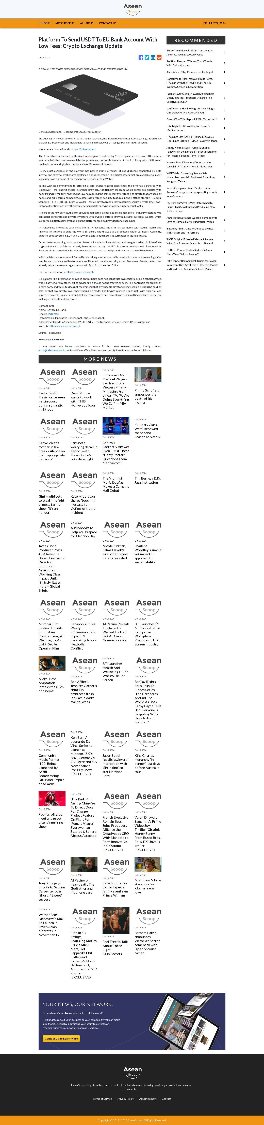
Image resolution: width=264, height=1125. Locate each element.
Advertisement (147, 1098)
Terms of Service (102, 1098)
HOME (45, 23)
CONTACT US (108, 23)
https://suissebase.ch (84, 149)
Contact (166, 1098)
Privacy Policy (125, 1098)
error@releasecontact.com (54, 350)
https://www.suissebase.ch (65, 325)
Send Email (52, 313)
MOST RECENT (65, 23)
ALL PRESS (86, 23)
